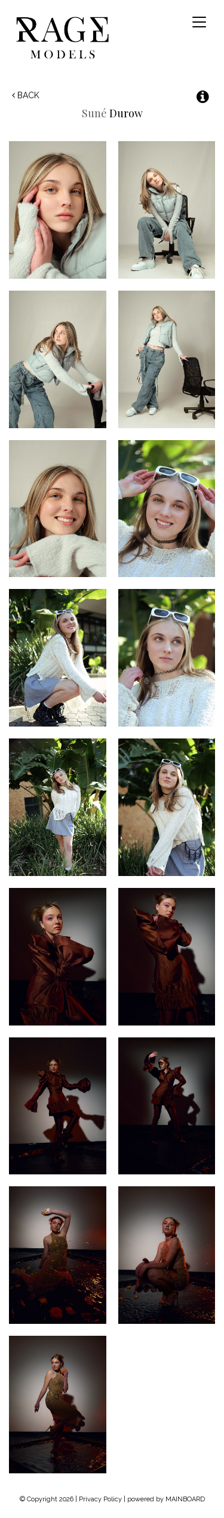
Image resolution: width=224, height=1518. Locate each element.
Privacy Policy (100, 1499)
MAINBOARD (185, 1499)
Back (25, 95)
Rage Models (76, 37)
